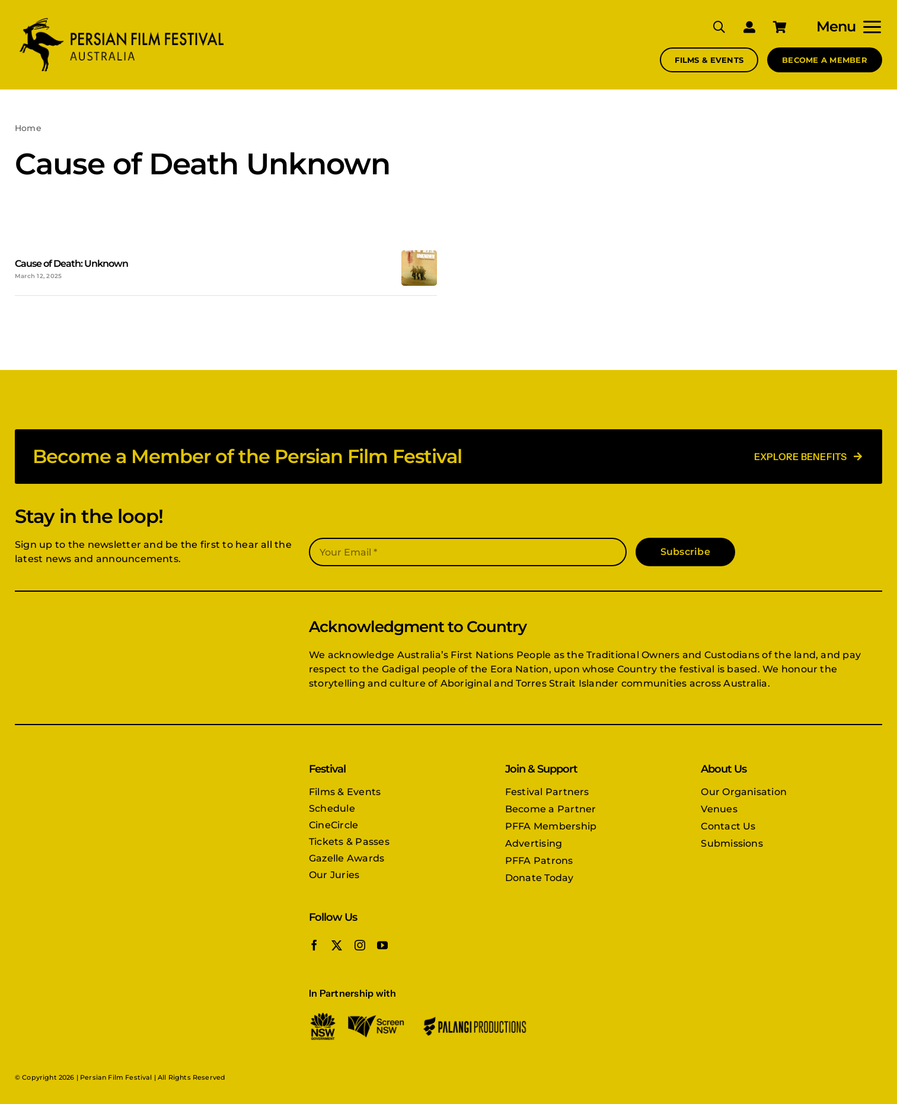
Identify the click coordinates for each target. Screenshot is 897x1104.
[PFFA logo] (121, 19)
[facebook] (314, 945)
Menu (835, 26)
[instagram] (360, 945)
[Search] (710, 27)
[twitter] (336, 945)
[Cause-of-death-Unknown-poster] (419, 254)
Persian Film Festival (116, 1077)
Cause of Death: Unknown (71, 263)
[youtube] (382, 945)
